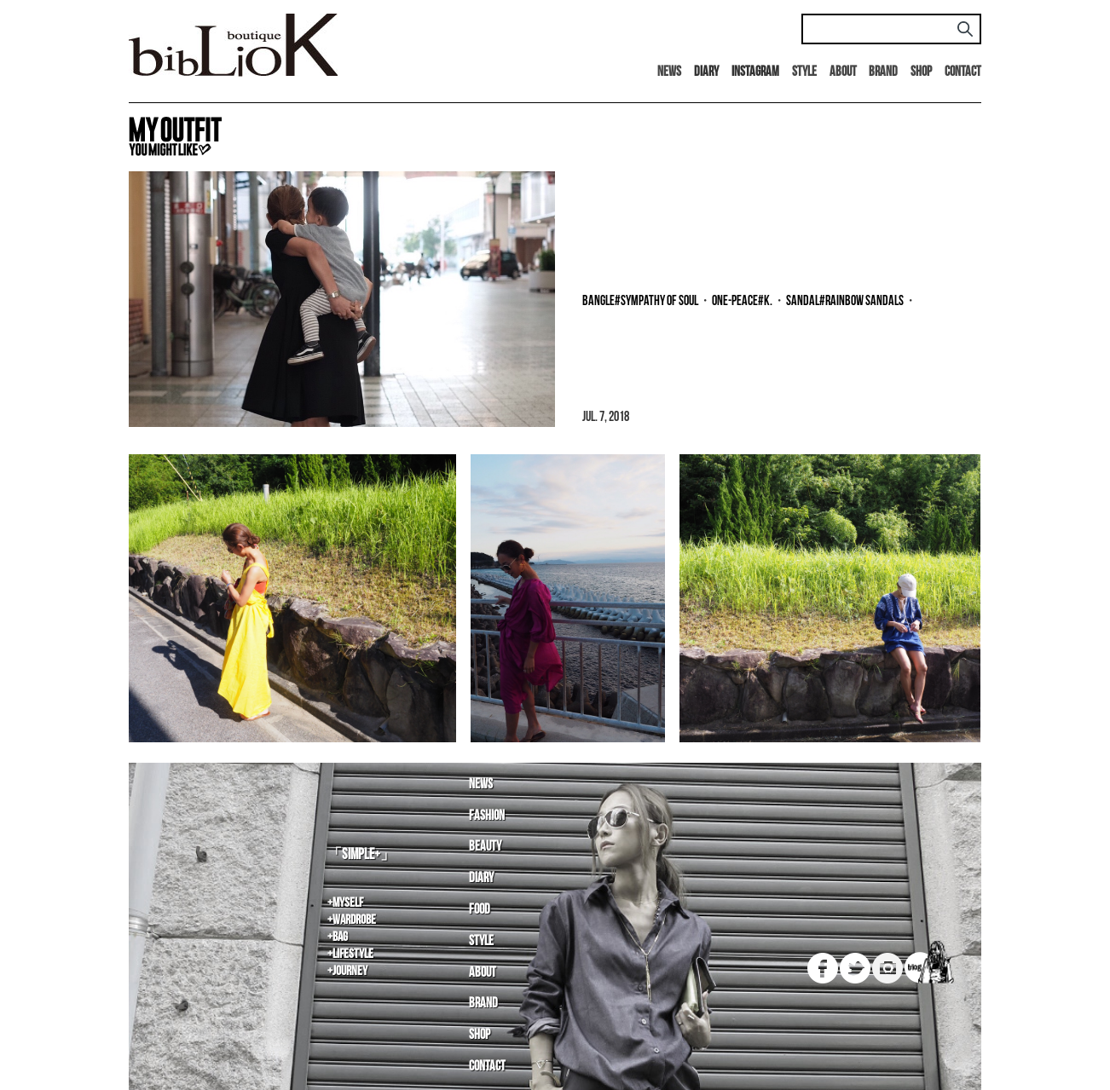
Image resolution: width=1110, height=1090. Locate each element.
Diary (481, 878)
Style (804, 72)
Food (479, 910)
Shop (921, 72)
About (843, 72)
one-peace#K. (742, 301)
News (669, 72)
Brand (883, 72)
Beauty (485, 847)
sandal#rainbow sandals (845, 301)
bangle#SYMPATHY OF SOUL (640, 301)
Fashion (487, 816)
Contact (963, 72)
